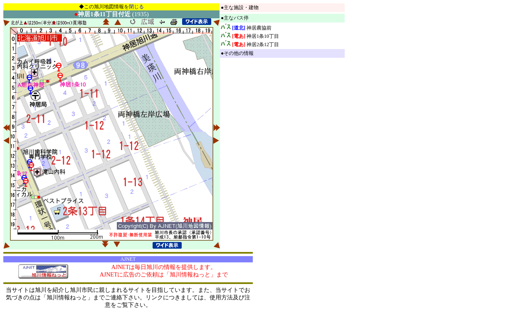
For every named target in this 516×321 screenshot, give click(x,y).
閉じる (136, 7)
